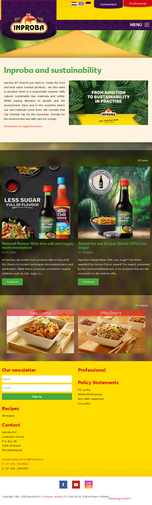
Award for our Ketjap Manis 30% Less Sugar (112, 245)
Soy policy (84, 403)
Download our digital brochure (23, 126)
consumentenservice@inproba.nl (22, 459)
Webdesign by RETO (120, 498)
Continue (12, 282)
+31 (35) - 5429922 (16, 464)
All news (143, 160)
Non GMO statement (91, 399)
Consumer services (52, 496)
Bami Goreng (40, 312)
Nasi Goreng (112, 312)
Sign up (37, 396)
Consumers (108, 4)
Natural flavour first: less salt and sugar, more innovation (38, 245)
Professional (137, 3)
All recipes (141, 305)
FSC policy (84, 389)
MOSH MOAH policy (90, 394)
